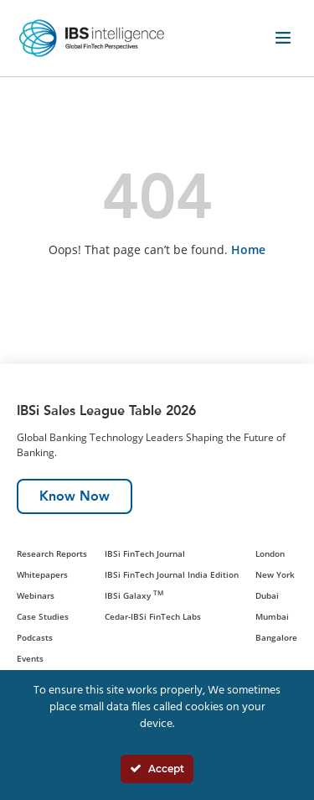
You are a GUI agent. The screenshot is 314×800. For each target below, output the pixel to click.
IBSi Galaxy (134, 595)
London (270, 553)
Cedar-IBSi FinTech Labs (153, 616)
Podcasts (35, 637)
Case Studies (43, 616)
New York (275, 574)
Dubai (267, 595)
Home (248, 249)
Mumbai (272, 616)
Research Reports (52, 553)
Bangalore (276, 637)
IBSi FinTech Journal (145, 553)
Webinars (35, 595)
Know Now (74, 496)
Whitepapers (42, 574)
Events (30, 658)
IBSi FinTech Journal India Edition (172, 574)
